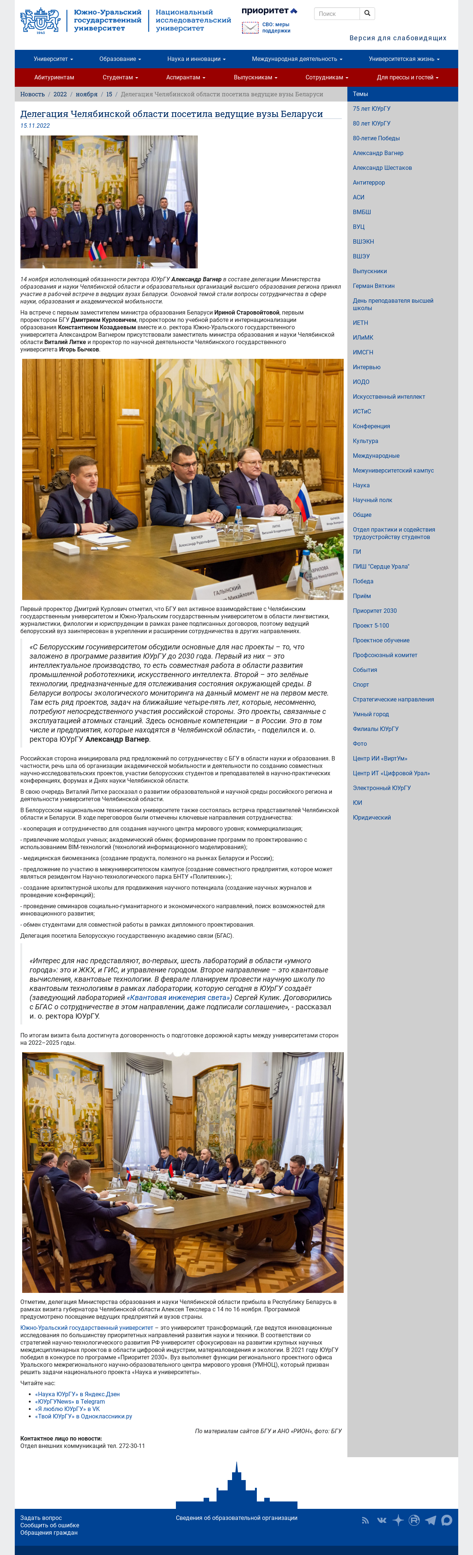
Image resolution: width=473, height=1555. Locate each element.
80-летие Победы (376, 138)
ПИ (357, 551)
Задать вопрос (41, 1517)
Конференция (371, 426)
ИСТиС (362, 411)
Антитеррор (369, 182)
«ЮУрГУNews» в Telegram (70, 1401)
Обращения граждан (49, 1532)
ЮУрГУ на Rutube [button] (414, 1520)
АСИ (358, 197)
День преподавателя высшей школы (393, 304)
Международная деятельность (297, 58)
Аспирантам (185, 77)
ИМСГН (363, 352)
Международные (376, 455)
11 (31, 125)
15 (109, 94)
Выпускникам (256, 77)
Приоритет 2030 (375, 610)
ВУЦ (359, 226)
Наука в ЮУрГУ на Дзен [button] (398, 1520)
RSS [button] (365, 1520)
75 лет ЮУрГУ (372, 108)
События (365, 669)
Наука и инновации (196, 58)
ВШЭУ (361, 256)
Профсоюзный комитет (385, 655)
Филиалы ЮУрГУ (376, 728)
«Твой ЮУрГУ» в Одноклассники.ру (83, 1416)
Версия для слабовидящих (398, 38)
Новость (32, 94)
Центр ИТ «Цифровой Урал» (391, 773)
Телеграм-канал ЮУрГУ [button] (430, 1520)
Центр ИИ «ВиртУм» (380, 758)
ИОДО (361, 381)
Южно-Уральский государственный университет (86, 1327)
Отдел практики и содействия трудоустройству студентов (394, 533)
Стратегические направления (393, 699)
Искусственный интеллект (389, 396)
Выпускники (370, 271)
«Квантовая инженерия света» (178, 997)
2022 (60, 94)
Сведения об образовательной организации (236, 1517)
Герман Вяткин (374, 285)
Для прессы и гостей (408, 77)
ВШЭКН (363, 241)
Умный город (371, 714)
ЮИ (357, 802)
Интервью (367, 367)
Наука (361, 485)
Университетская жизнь (404, 58)
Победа (363, 581)
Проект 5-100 (371, 625)
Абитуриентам (54, 77)
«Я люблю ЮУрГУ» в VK (67, 1408)
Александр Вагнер (378, 153)
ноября (87, 94)
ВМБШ (362, 212)
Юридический (372, 817)
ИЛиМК (363, 337)
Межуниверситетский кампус (393, 470)
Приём (362, 596)
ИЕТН (360, 322)
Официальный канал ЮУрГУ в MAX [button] (447, 1520)
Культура (365, 440)
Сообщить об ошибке (49, 1525)
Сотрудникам (327, 77)
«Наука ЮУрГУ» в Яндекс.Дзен (77, 1394)
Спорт (361, 684)
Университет (53, 58)
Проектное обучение (381, 640)
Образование (120, 58)
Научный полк (372, 500)
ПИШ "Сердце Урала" (381, 566)
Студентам (120, 77)
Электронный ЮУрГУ (382, 788)
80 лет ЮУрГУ (372, 123)
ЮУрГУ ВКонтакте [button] (382, 1520)
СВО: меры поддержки (276, 27)
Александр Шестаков (382, 167)
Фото (360, 743)
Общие (362, 514)
